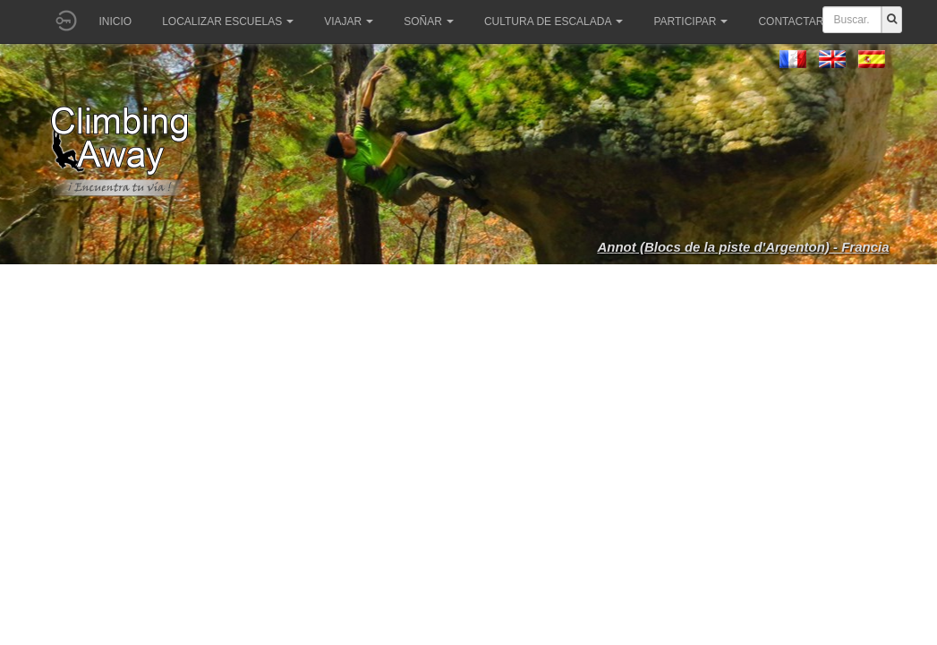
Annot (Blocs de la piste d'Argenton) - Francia (743, 246)
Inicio (115, 21)
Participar (690, 21)
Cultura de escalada (553, 21)
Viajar (348, 21)
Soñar (429, 21)
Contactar (796, 21)
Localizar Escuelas (228, 21)
